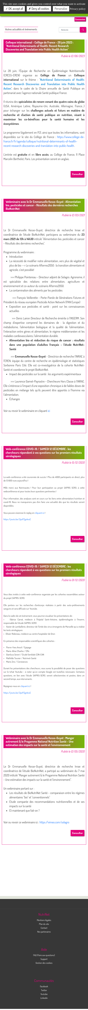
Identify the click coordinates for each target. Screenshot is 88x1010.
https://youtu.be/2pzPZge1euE (17, 519)
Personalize (61, 8)
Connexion (80, 19)
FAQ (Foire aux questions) (44, 955)
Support (43, 959)
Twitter (44, 990)
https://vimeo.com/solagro (54, 822)
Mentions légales (44, 920)
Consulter (77, 174)
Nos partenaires (44, 931)
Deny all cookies (39, 8)
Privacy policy (78, 8)
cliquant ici (39, 512)
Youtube (44, 994)
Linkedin (44, 997)
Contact (44, 927)
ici (49, 411)
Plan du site (44, 923)
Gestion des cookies (43, 962)
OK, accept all (14, 8)
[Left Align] (83, 30)
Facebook (44, 986)
